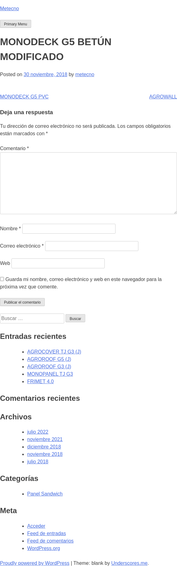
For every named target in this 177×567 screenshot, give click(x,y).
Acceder (36, 526)
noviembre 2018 (45, 454)
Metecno (9, 8)
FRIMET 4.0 (40, 381)
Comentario (14, 148)
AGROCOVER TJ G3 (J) (54, 351)
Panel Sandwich (45, 493)
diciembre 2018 (44, 446)
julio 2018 (37, 461)
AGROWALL (163, 96)
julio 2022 (37, 432)
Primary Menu (15, 24)
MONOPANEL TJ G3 (50, 374)
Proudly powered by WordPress (35, 563)
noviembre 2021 (45, 439)
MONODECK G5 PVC (24, 96)
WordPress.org (43, 548)
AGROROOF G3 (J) (49, 366)
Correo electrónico (22, 246)
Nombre (10, 228)
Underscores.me (129, 563)
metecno (84, 74)
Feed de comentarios (50, 540)
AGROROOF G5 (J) (49, 359)
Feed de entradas (46, 533)
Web (5, 263)
